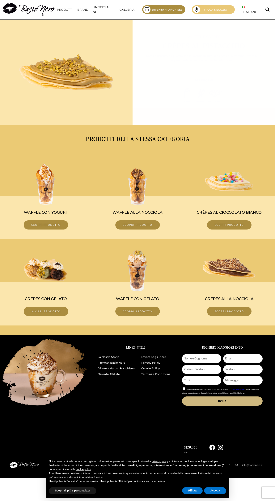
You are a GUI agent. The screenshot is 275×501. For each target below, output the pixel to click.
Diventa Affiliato (109, 374)
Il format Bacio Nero (111, 362)
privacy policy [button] (160, 461)
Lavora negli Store (153, 357)
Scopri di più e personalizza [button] (72, 490)
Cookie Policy (150, 368)
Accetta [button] (215, 490)
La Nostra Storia (108, 357)
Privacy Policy (150, 362)
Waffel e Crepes (203, 37)
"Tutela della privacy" (237, 389)
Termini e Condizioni (155, 374)
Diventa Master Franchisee (116, 368)
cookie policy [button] (83, 469)
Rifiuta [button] (192, 490)
